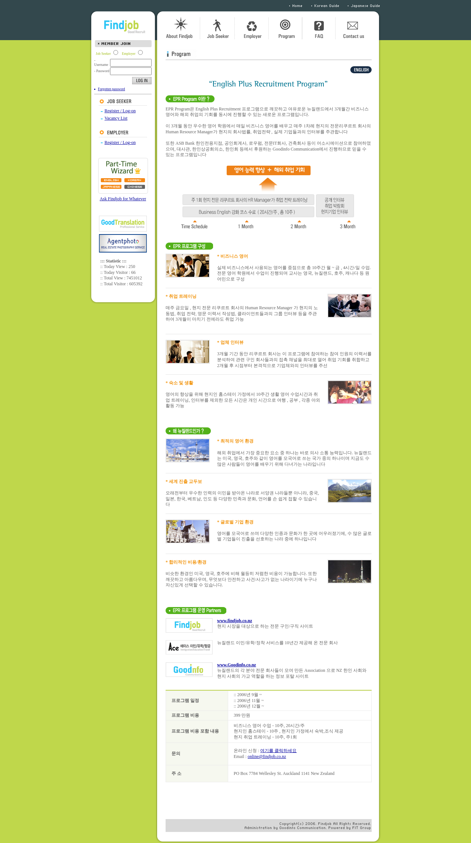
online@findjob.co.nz (267, 756)
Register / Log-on (120, 110)
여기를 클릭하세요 (278, 750)
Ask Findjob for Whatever (123, 198)
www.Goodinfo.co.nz (236, 664)
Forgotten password (111, 89)
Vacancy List (116, 118)
